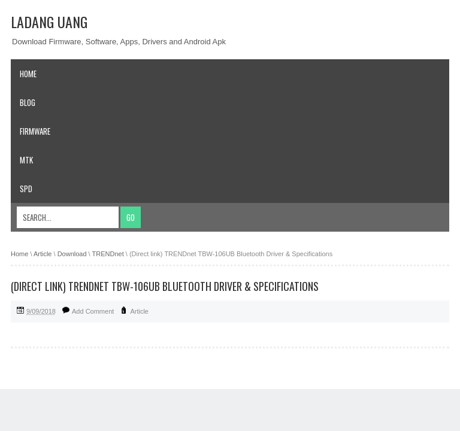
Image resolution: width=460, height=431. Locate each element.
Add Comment (93, 311)
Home (28, 74)
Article (139, 311)
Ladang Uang (49, 21)
